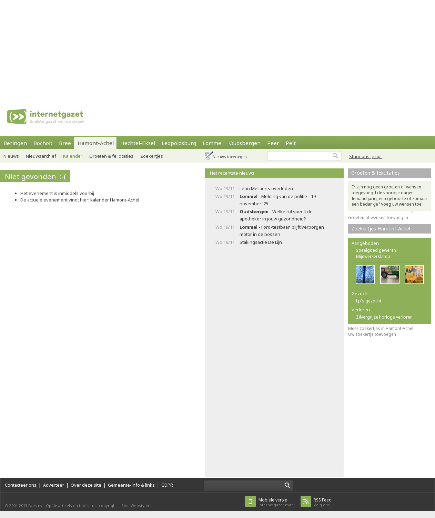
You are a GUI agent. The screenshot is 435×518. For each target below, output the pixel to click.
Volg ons (323, 502)
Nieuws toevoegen (230, 156)
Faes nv (35, 505)
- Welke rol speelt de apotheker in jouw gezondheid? (276, 215)
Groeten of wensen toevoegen (378, 217)
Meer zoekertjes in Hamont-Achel (380, 328)
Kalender (72, 156)
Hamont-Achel (96, 142)
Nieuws (11, 156)
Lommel (213, 142)
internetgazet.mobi (277, 502)
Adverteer (53, 485)
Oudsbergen (245, 142)
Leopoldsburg (179, 142)
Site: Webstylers (136, 505)
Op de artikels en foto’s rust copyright (81, 505)
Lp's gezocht (368, 301)
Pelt (291, 142)
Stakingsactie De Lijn (261, 242)
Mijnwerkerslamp (373, 256)
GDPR (167, 485)
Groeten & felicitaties (111, 156)
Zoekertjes (151, 156)
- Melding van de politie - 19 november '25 (278, 200)
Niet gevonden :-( (35, 176)
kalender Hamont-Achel (114, 200)
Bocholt (42, 142)
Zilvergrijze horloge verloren (384, 317)
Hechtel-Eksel (137, 142)
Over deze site (86, 485)
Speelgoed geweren (376, 250)
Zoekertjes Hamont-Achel (380, 228)
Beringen (15, 142)
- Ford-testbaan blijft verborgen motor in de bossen (282, 230)
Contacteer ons (21, 485)
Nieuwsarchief (41, 156)
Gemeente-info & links (131, 485)
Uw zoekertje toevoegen (372, 334)
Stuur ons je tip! (365, 156)
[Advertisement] (157, 48)
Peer (273, 142)
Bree (65, 142)
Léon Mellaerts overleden (266, 188)
